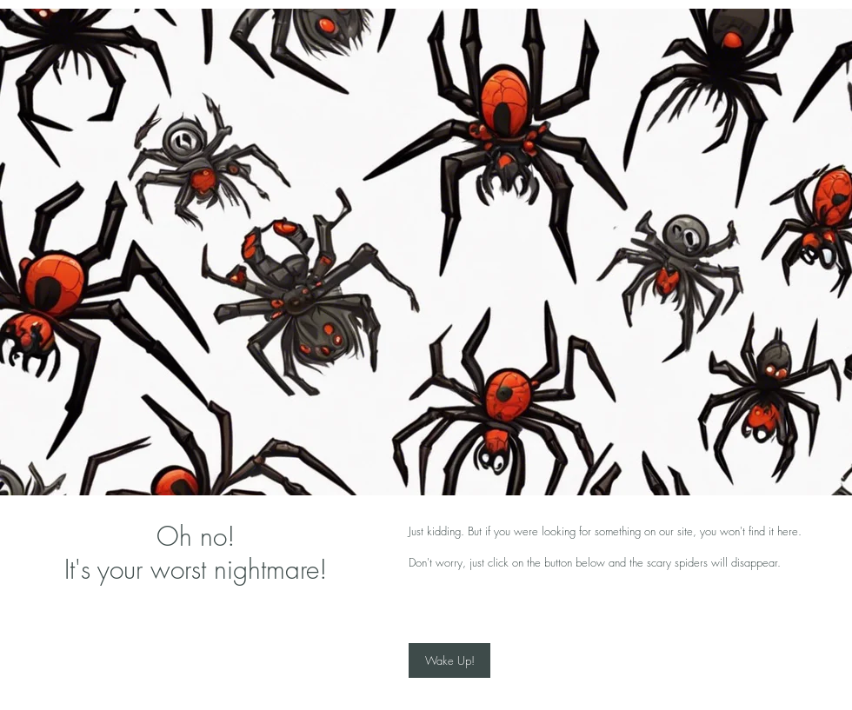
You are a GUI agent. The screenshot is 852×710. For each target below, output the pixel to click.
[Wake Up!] (449, 660)
